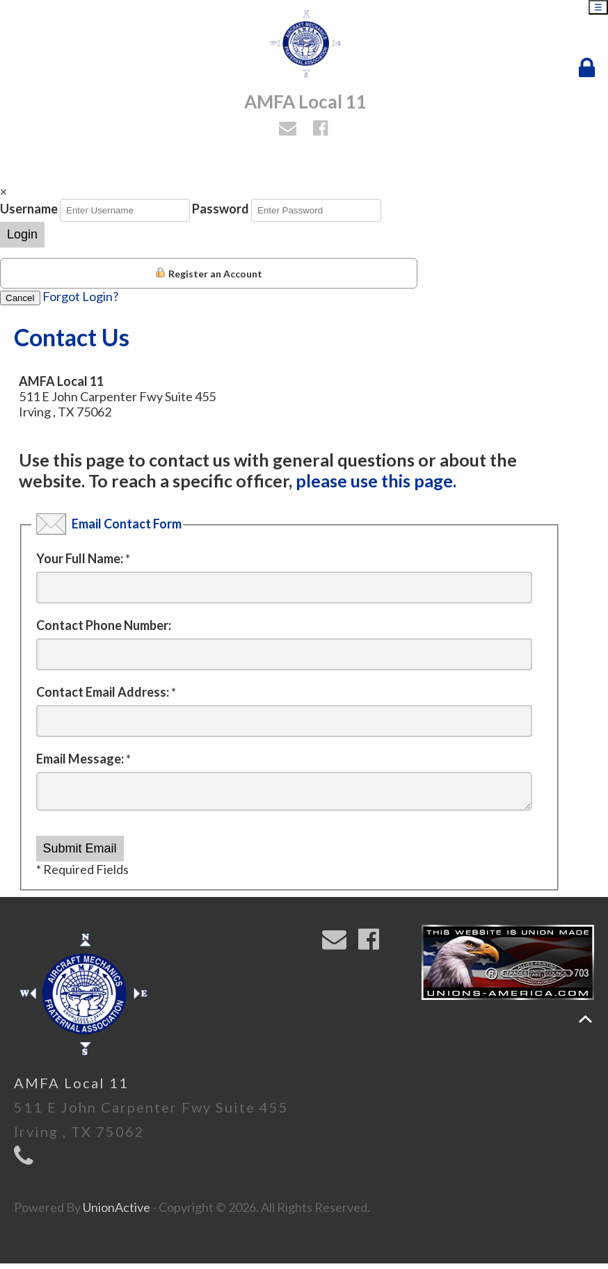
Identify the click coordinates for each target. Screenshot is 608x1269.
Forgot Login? (80, 296)
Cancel (20, 298)
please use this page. (376, 480)
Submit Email (80, 854)
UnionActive (116, 1212)
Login (22, 234)
